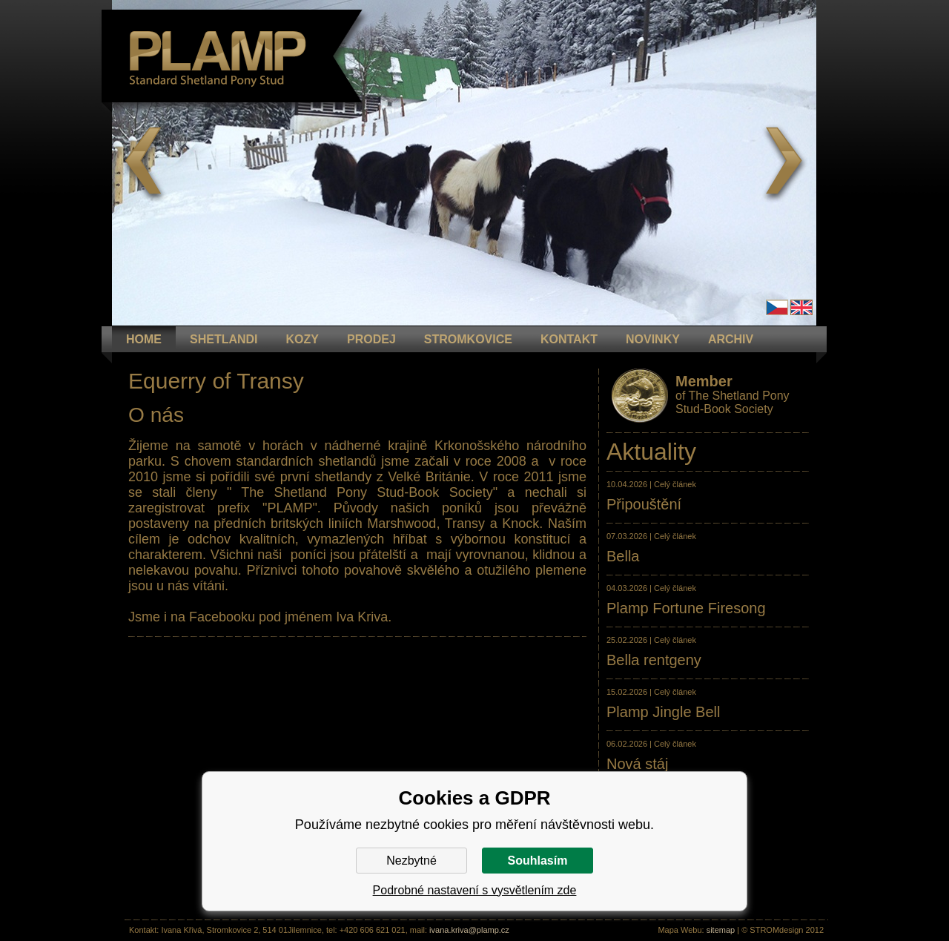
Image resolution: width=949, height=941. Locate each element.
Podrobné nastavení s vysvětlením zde (475, 890)
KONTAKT (569, 339)
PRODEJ (371, 339)
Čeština (777, 307)
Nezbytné (411, 860)
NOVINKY (653, 339)
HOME (144, 339)
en (801, 307)
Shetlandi (224, 339)
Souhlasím (538, 860)
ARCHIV (730, 339)
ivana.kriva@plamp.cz (469, 929)
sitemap (721, 929)
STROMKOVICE (468, 339)
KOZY (302, 339)
